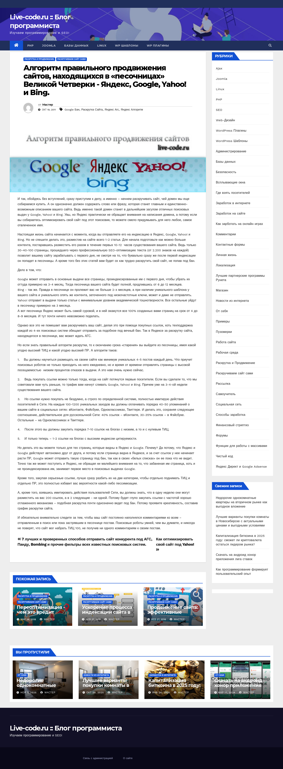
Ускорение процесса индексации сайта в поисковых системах (107, 612)
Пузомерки (224, 332)
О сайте (128, 758)
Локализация (225, 265)
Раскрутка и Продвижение (39, 59)
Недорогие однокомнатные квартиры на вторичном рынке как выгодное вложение (241, 502)
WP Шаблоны (126, 45)
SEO (219, 110)
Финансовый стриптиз (232, 425)
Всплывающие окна (230, 182)
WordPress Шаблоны (231, 141)
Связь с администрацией (98, 758)
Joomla (49, 45)
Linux (102, 45)
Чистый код (224, 456)
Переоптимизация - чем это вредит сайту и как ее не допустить (41, 614)
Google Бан (72, 109)
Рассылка (223, 383)
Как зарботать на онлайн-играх (239, 224)
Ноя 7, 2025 (28, 692)
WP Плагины (158, 45)
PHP (30, 45)
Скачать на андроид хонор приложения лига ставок (238, 685)
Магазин (222, 290)
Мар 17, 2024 (226, 692)
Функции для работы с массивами (241, 446)
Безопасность (226, 172)
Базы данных (76, 45)
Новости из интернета (232, 301)
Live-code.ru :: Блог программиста (66, 728)
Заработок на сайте (230, 213)
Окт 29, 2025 (95, 692)
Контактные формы (230, 244)
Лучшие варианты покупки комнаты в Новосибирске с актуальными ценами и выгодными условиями (242, 521)
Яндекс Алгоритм (132, 109)
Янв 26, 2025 (161, 692)
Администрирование (231, 151)
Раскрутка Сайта (92, 109)
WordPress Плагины (231, 130)
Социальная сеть (229, 404)
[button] (270, 45)
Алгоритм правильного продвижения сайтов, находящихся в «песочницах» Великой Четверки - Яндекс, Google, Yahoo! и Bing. (104, 80)
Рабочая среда (227, 352)
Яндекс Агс (112, 109)
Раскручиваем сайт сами (71, 59)
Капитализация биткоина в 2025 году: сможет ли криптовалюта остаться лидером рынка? (240, 540)
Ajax (219, 68)
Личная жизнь (226, 255)
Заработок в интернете (233, 203)
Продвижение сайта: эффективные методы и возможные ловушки (173, 614)
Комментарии (226, 234)
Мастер (47, 104)
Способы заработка (230, 415)
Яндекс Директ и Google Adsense (241, 466)
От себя (222, 311)
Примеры (223, 321)
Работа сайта (226, 342)
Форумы (222, 435)
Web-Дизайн (225, 120)
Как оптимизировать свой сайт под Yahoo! (175, 544)
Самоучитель (226, 394)
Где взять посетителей (233, 193)
